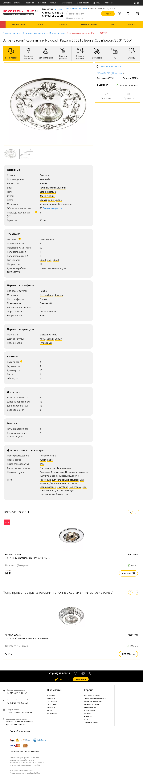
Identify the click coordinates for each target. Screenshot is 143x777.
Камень (53, 204)
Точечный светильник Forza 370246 (26, 638)
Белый (43, 199)
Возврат (42, 2)
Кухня (43, 459)
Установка (67, 2)
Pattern (43, 183)
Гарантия (29, 2)
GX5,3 (43, 259)
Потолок (44, 455)
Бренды (96, 2)
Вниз (42, 315)
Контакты (109, 2)
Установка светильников (94, 698)
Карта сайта (52, 713)
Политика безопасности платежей (24, 751)
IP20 (42, 463)
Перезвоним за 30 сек (76, 8)
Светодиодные (48, 468)
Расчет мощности (52, 208)
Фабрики (51, 698)
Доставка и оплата (11, 2)
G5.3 (49, 259)
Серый (51, 199)
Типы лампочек (91, 722)
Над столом (75, 486)
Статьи (87, 719)
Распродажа (52, 704)
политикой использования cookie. (25, 765)
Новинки (51, 707)
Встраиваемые (57, 33)
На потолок (62, 490)
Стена (53, 455)
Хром (59, 199)
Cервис (88, 690)
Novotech (45, 179)
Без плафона (65, 204)
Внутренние (62, 494)
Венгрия (44, 175)
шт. (59, 679)
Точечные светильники (35, 33)
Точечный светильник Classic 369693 (27, 558)
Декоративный (48, 311)
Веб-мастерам (90, 707)
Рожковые (45, 479)
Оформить (81, 679)
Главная (7, 33)
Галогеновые (47, 239)
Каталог (2, 24)
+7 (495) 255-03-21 (52, 15)
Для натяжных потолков (65, 479)
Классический (47, 195)
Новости (88, 716)
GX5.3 (56, 259)
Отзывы (54, 2)
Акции (49, 710)
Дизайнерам (83, 2)
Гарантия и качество (93, 701)
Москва (58, 9)
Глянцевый (46, 303)
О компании (54, 690)
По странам (52, 701)
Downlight (62, 486)
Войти (137, 3)
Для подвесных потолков (63, 483)
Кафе (50, 459)
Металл (44, 204)
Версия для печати (111, 66)
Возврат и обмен (91, 704)
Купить (128, 573)
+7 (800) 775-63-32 (52, 12)
